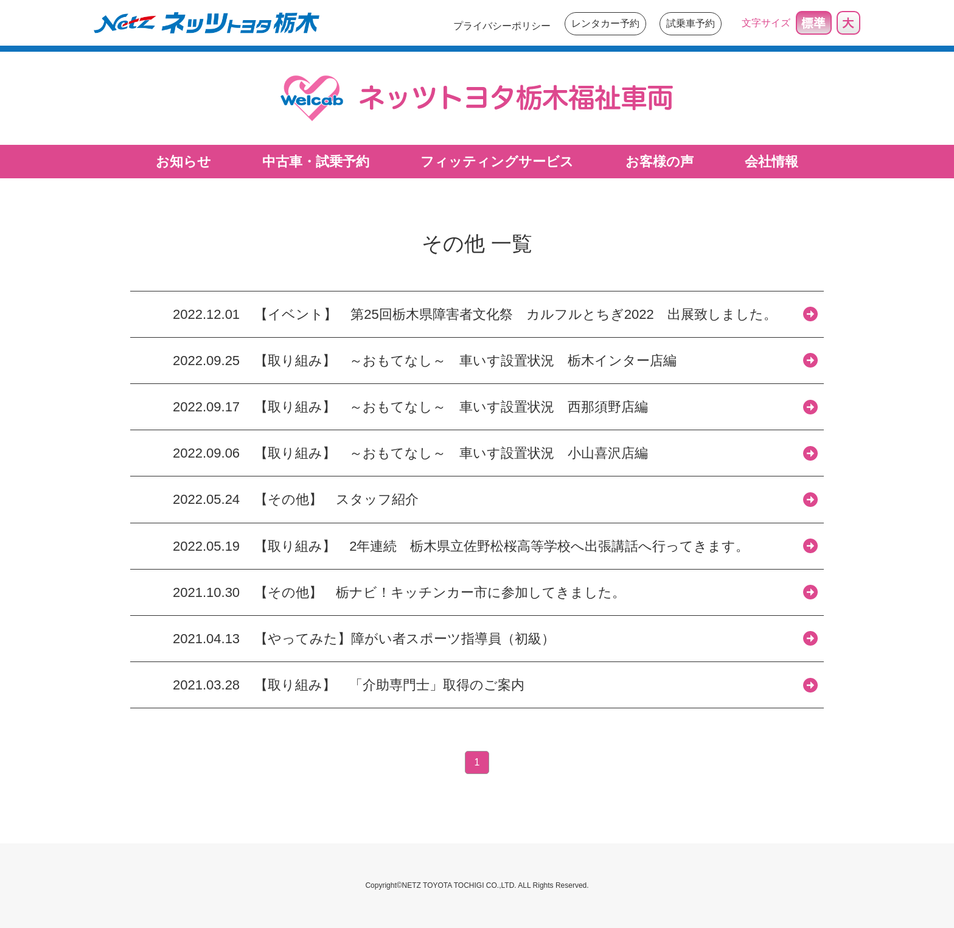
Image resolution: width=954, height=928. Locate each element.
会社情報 (771, 161)
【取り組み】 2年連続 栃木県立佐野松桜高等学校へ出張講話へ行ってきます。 (501, 546)
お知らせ (183, 161)
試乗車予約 (690, 23)
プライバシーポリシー (502, 26)
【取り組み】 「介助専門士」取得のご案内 (389, 685)
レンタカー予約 (605, 23)
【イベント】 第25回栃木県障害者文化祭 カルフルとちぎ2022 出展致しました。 (522, 314)
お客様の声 (659, 161)
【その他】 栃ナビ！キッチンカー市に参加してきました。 (439, 592)
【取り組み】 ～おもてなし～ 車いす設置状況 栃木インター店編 (465, 360)
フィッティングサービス (497, 161)
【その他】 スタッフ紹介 (343, 499)
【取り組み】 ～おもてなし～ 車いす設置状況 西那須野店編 (451, 406)
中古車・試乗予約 (315, 161)
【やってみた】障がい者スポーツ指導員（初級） (404, 638)
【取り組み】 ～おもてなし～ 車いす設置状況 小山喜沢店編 (451, 453)
